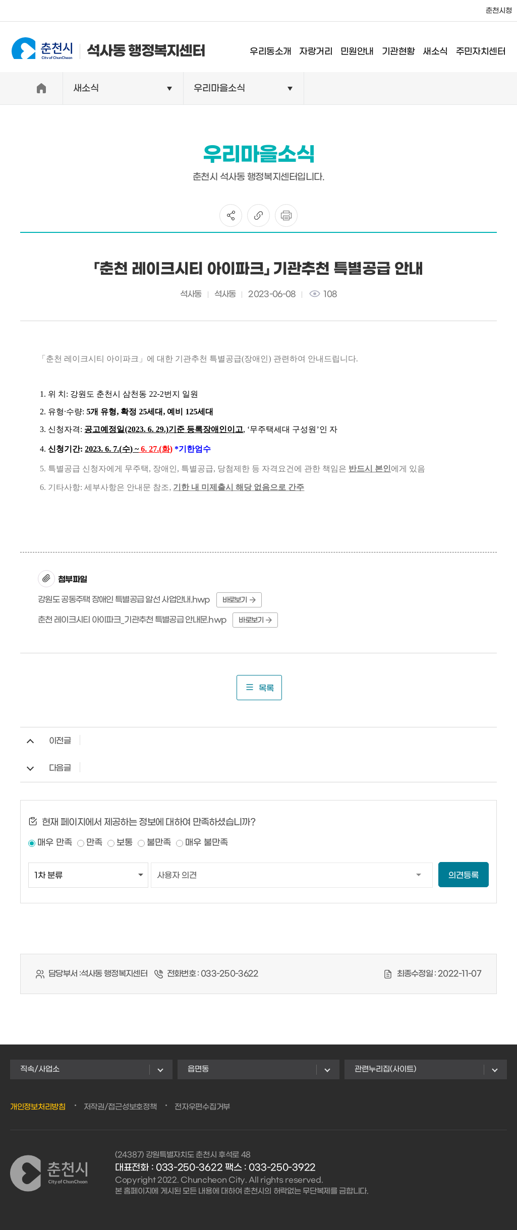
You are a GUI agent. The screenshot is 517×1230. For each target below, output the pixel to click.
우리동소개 (277, 47)
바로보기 (239, 600)
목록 (259, 687)
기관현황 (405, 47)
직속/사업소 (40, 1069)
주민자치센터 (487, 47)
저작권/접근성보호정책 (120, 1107)
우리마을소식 (219, 88)
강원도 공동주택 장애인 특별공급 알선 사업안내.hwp (124, 599)
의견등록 (463, 875)
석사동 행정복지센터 (101, 46)
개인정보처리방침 (38, 1107)
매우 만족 (54, 843)
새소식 (441, 47)
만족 (94, 843)
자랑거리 (322, 47)
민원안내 (363, 47)
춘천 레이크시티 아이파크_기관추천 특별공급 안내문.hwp (132, 620)
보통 (125, 843)
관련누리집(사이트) (385, 1069)
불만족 (159, 843)
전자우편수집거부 (202, 1107)
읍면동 (198, 1069)
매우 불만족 (206, 843)
